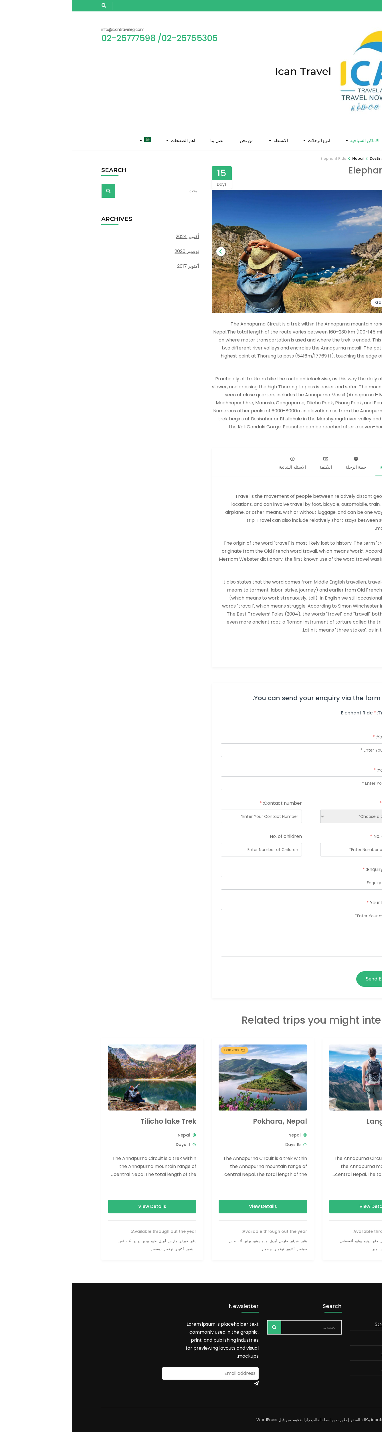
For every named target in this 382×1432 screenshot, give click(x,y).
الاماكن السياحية (293, 140)
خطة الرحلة (284, 463)
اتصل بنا (145, 140)
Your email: (315, 770)
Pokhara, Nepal (208, 1121)
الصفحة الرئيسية (338, 140)
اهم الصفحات (111, 140)
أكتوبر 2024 (115, 236)
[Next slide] (149, 251)
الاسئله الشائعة (220, 463)
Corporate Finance (331, 1368)
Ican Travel (231, 71)
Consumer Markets (331, 1354)
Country (318, 803)
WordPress (195, 1420)
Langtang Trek (320, 1121)
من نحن (175, 140)
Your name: (315, 737)
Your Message (312, 902)
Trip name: (315, 713)
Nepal (333, 1135)
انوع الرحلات (247, 140)
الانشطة (209, 140)
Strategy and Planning (328, 1324)
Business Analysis (334, 1339)
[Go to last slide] (329, 251)
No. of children (214, 836)
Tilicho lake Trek (96, 1121)
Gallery (310, 302)
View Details (302, 1206)
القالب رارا (241, 1420)
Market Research (333, 1383)
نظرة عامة (317, 463)
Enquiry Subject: (310, 869)
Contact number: (209, 803)
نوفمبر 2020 (115, 251)
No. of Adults (313, 836)
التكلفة (254, 463)
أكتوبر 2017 (116, 266)
